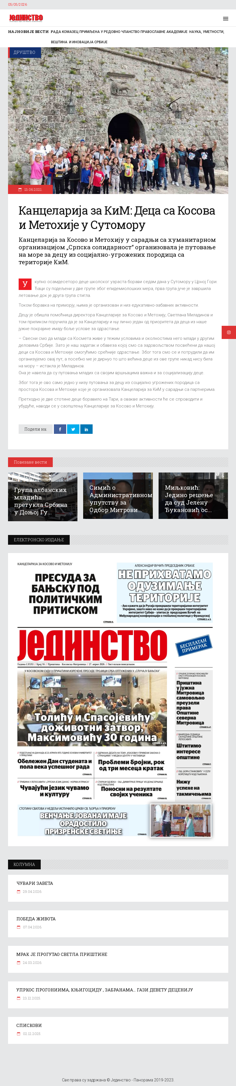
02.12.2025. (31, 1033)
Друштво (24, 52)
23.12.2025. (31, 998)
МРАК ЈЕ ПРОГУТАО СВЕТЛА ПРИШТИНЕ (61, 954)
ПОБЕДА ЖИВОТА (36, 919)
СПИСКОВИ (29, 1025)
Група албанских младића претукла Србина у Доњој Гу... (40, 501)
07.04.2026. (32, 927)
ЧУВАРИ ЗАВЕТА (34, 883)
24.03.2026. (32, 962)
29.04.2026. (32, 891)
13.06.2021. (33, 189)
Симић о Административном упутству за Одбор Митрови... (121, 498)
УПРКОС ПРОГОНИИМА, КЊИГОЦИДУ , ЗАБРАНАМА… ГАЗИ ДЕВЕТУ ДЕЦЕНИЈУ (104, 990)
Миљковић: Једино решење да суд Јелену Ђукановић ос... (189, 498)
